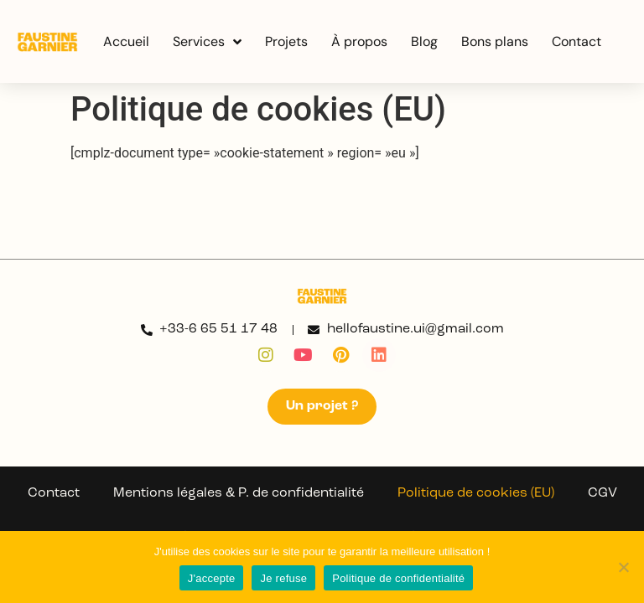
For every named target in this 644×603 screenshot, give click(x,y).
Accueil (126, 41)
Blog (424, 41)
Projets (286, 41)
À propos (359, 41)
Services (207, 42)
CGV (602, 493)
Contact (576, 41)
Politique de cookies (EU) (475, 493)
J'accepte (212, 578)
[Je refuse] (623, 567)
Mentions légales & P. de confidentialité (238, 493)
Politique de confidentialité (398, 578)
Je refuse (283, 578)
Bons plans (494, 41)
